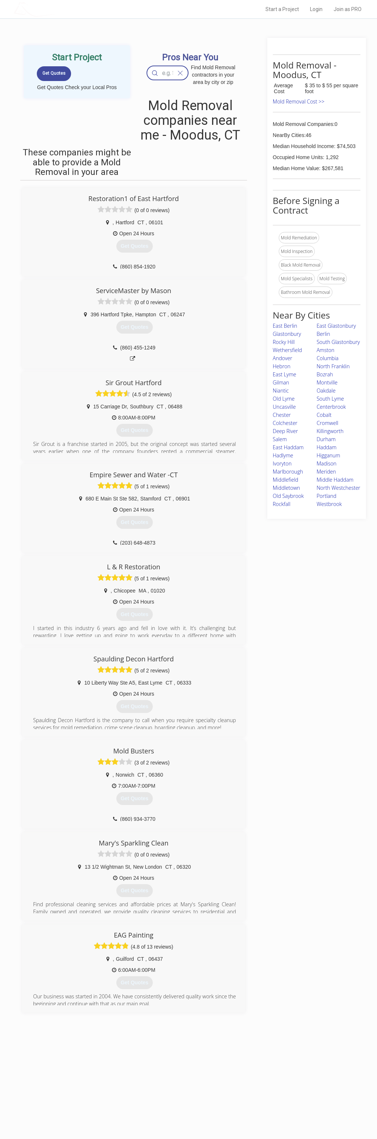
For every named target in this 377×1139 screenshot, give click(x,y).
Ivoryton (282, 463)
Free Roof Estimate (88, 1101)
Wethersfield (287, 350)
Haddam (327, 447)
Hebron (281, 366)
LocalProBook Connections (280, 1101)
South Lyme (330, 398)
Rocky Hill (284, 341)
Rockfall (281, 503)
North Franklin (333, 366)
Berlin (323, 333)
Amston (325, 350)
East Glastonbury (336, 325)
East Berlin (285, 325)
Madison (327, 463)
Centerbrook (331, 406)
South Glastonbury (338, 341)
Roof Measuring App (171, 1093)
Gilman (281, 382)
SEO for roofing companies (280, 1109)
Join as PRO (348, 9)
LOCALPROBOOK (56, 9)
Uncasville (284, 406)
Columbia (328, 358)
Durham (326, 439)
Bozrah (325, 374)
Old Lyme (284, 398)
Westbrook (329, 503)
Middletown (286, 487)
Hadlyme (283, 455)
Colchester (285, 422)
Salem (280, 439)
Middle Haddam (335, 479)
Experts (158, 1085)
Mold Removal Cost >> (298, 101)
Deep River (285, 431)
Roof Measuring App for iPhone (182, 1101)
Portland (327, 495)
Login (316, 9)
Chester (282, 414)
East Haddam (288, 447)
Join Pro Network (168, 1076)
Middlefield (285, 479)
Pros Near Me (82, 1085)
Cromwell (327, 422)
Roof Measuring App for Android (183, 1109)
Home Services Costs (91, 1076)
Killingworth (330, 431)
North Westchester (338, 487)
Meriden (326, 471)
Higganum (328, 455)
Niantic (281, 390)
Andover (282, 358)
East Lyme (284, 374)
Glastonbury (287, 333)
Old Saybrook (288, 495)
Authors (261, 1093)
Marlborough (288, 471)
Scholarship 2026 (270, 1076)
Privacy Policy (267, 1085)
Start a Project (282, 9)
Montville (327, 382)
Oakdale (326, 390)
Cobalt (324, 414)
